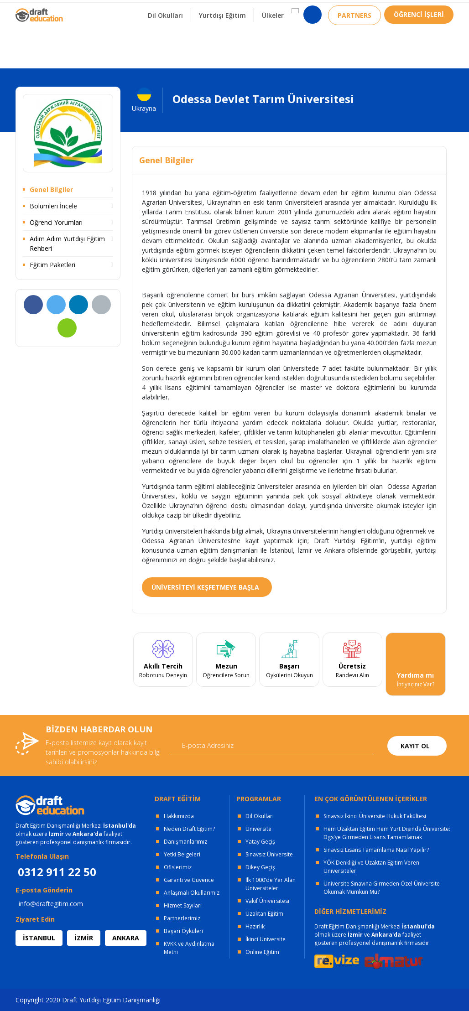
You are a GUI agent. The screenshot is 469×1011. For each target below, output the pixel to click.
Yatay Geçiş (260, 841)
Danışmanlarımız (185, 841)
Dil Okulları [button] (165, 45)
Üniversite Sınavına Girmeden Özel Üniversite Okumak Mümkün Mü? (381, 888)
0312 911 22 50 (430, 11)
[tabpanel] (162, 664)
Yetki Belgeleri (182, 854)
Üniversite (258, 829)
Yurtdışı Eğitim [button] (222, 45)
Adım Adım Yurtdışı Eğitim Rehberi (67, 243)
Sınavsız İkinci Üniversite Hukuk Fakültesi (374, 816)
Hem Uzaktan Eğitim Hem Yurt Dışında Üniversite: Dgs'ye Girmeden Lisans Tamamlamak (386, 833)
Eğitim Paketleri (52, 264)
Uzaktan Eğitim (264, 914)
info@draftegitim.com (51, 903)
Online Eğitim (262, 952)
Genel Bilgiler (51, 189)
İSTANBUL (39, 937)
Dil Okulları (259, 816)
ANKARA (125, 937)
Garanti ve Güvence (189, 880)
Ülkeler (273, 45)
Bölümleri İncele (53, 206)
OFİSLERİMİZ (89, 9)
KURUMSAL (145, 9)
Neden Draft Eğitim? (189, 829)
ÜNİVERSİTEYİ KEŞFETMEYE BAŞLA (205, 587)
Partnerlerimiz (182, 918)
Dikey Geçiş (260, 867)
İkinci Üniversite (265, 939)
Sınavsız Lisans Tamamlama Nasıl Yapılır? (376, 850)
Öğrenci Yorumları (56, 222)
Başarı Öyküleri (183, 931)
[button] (295, 40)
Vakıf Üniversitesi (267, 901)
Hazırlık (255, 926)
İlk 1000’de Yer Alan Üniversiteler (270, 884)
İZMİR (83, 937)
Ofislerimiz (178, 867)
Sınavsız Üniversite (269, 854)
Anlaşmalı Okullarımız (191, 893)
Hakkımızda (179, 816)
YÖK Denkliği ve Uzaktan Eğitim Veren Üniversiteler (371, 867)
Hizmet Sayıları (183, 905)
